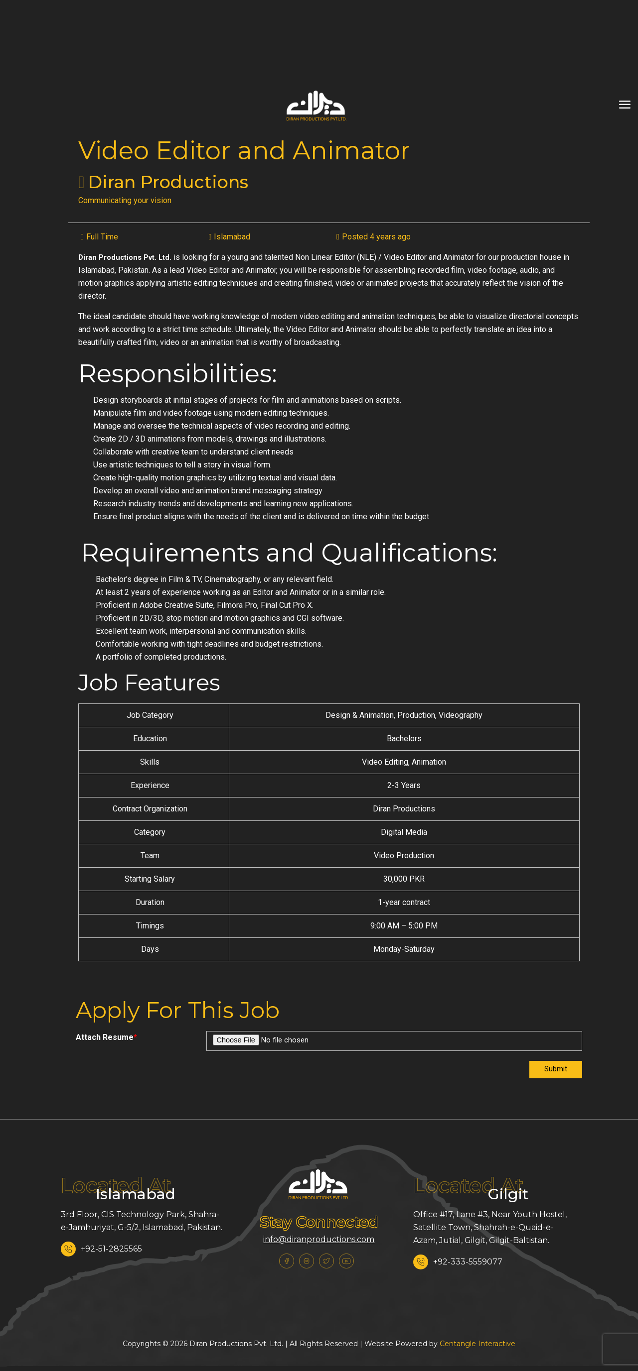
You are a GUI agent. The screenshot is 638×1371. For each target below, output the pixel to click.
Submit (555, 1069)
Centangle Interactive (477, 1344)
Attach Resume (106, 1037)
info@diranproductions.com (318, 1240)
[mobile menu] (624, 105)
